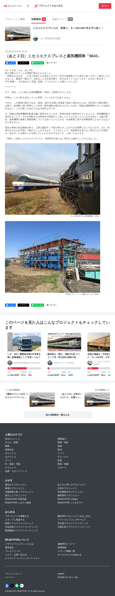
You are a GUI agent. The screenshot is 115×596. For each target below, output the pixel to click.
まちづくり (10, 453)
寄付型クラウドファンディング (73, 523)
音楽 (60, 460)
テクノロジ (63, 456)
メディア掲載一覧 (66, 551)
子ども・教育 (11, 442)
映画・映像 (63, 464)
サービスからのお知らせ (70, 554)
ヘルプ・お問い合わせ (16, 554)
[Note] (22, 586)
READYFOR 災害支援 (16, 499)
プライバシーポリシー (13, 574)
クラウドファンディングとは (19, 544)
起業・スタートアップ (16, 471)
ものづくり (10, 456)
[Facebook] (7, 586)
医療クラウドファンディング (19, 523)
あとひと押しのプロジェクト (72, 484)
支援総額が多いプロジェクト (19, 492)
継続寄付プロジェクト (68, 495)
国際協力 (62, 438)
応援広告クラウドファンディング (74, 527)
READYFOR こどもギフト (70, 502)
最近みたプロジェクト (16, 484)
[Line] (17, 586)
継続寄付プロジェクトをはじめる (74, 516)
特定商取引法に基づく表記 (68, 577)
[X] (12, 586)
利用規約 (61, 574)
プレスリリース (12, 551)
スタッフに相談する (15, 519)
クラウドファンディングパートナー (22, 558)
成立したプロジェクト (16, 495)
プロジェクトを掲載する (17, 516)
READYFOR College (68, 499)
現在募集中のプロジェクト (71, 492)
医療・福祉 (63, 442)
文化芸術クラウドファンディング (21, 527)
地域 (60, 446)
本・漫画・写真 (12, 464)
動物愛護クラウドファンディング (21, 530)
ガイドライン (10, 577)
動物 (7, 446)
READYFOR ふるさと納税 (18, 502)
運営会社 (9, 547)
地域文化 (9, 449)
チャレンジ (10, 467)
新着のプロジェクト (15, 488)
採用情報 (62, 547)
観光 (60, 449)
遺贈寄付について (66, 544)
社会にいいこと (12, 438)
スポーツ (62, 467)
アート (8, 460)
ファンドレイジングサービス (72, 519)
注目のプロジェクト (67, 488)
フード (61, 453)
